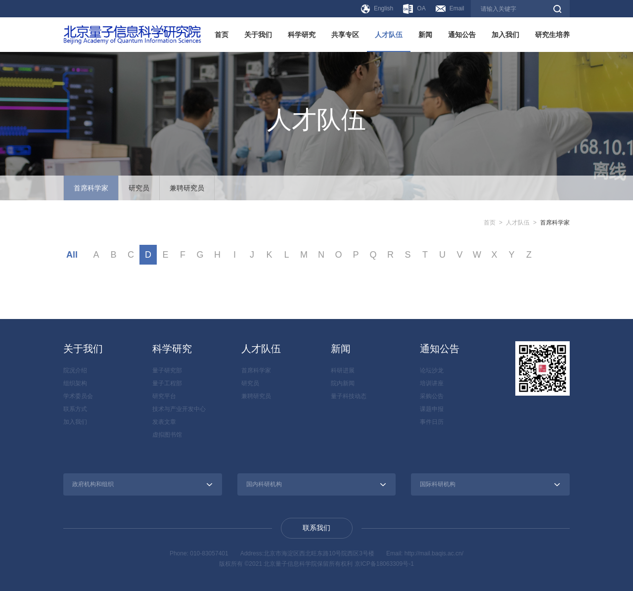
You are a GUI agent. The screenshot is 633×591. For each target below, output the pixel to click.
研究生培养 (552, 35)
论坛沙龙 (432, 370)
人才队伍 (389, 35)
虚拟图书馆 (167, 434)
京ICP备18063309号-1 (384, 563)
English (377, 8)
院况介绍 (75, 370)
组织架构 (75, 383)
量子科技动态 (348, 396)
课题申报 (432, 409)
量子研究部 (167, 370)
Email (450, 8)
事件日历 (432, 421)
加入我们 (505, 35)
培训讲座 (432, 383)
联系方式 (75, 409)
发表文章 (164, 421)
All (72, 255)
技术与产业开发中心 (179, 409)
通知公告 (462, 35)
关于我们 (258, 35)
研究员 (139, 188)
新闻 (425, 35)
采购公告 (432, 396)
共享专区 (345, 35)
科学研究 (302, 35)
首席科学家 (91, 188)
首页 (221, 35)
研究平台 (164, 396)
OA (414, 9)
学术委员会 (78, 396)
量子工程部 (167, 383)
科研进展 (343, 370)
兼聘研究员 (187, 188)
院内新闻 (343, 383)
